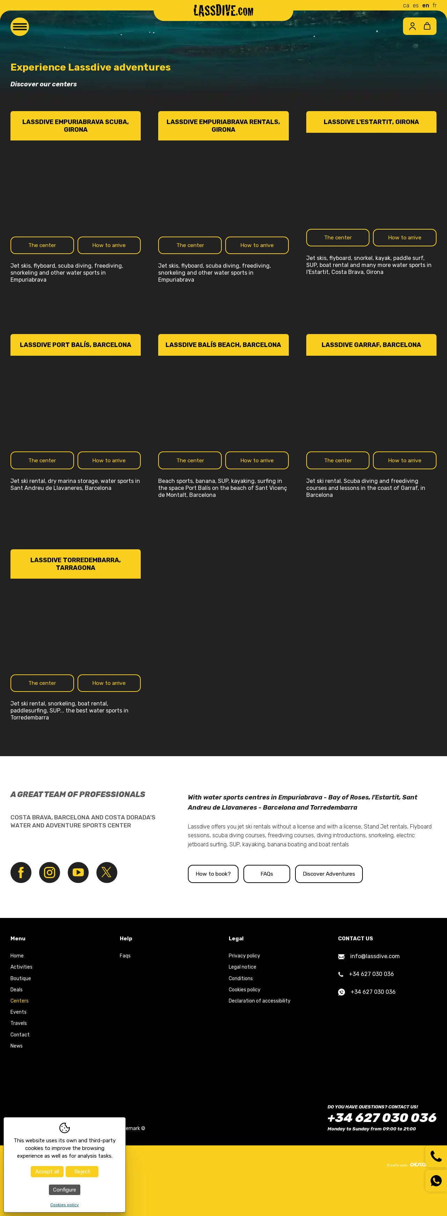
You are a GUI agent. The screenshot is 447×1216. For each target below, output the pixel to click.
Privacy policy (244, 987)
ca (406, 5)
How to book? (224, 905)
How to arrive (109, 250)
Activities (21, 998)
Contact (20, 1066)
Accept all (47, 1171)
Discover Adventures (381, 905)
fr (435, 5)
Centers (19, 1032)
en (425, 5)
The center (42, 250)
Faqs (125, 987)
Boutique (20, 1010)
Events (18, 1043)
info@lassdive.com (369, 987)
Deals (16, 1021)
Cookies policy (245, 1021)
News (16, 1077)
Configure (64, 1190)
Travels (18, 1055)
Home (17, 987)
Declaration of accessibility (260, 1032)
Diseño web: (412, 1196)
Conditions (241, 1010)
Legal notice (242, 998)
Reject (82, 1171)
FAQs (302, 905)
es (416, 5)
